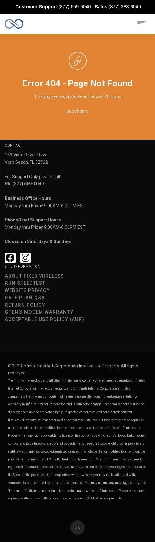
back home (78, 111)
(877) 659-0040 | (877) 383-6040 (78, 6)
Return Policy (25, 305)
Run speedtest (25, 283)
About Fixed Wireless (34, 276)
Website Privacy (27, 290)
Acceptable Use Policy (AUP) (44, 319)
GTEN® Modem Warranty (39, 312)
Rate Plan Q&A (25, 298)
